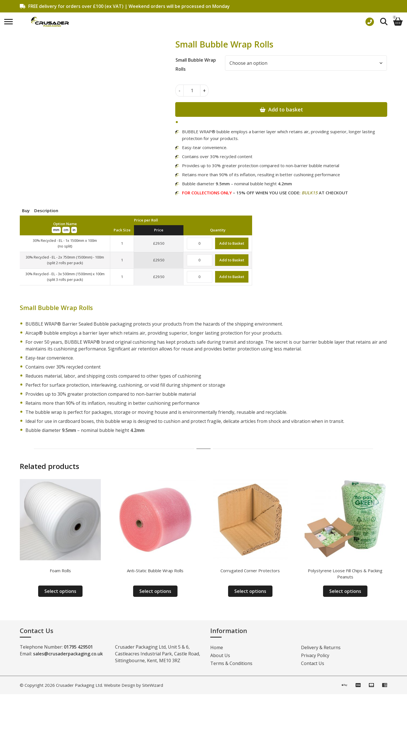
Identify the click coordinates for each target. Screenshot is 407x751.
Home (216, 647)
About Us (220, 655)
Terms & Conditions (231, 663)
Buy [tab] (26, 210)
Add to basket (285, 109)
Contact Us (312, 663)
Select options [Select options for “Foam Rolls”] (60, 591)
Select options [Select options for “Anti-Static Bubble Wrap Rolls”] (155, 591)
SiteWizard (152, 685)
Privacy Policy (315, 655)
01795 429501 (78, 647)
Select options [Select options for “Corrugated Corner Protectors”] (250, 591)
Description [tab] (46, 210)
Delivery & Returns (321, 647)
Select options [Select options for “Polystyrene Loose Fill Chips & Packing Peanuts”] (345, 591)
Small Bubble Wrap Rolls (196, 64)
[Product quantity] (192, 90)
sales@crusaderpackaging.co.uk (68, 654)
